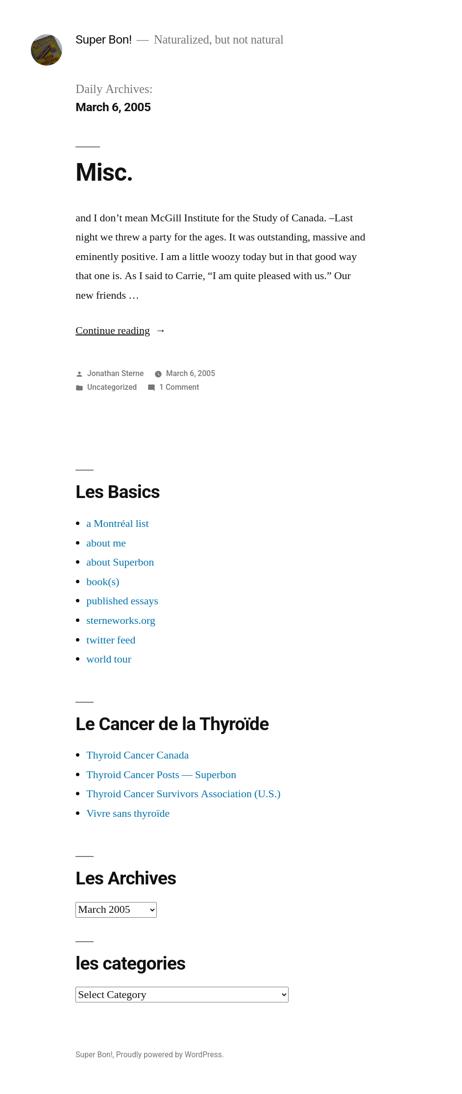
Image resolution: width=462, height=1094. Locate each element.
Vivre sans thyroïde (128, 813)
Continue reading (120, 330)
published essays (122, 601)
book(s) (102, 582)
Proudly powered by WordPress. (170, 1054)
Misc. (104, 172)
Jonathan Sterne (115, 373)
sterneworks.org (120, 620)
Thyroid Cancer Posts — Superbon (161, 775)
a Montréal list (117, 523)
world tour (108, 659)
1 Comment (179, 387)
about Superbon (120, 562)
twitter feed (110, 640)
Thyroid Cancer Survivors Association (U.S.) (183, 794)
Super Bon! (103, 39)
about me (106, 543)
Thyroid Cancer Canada (137, 755)
